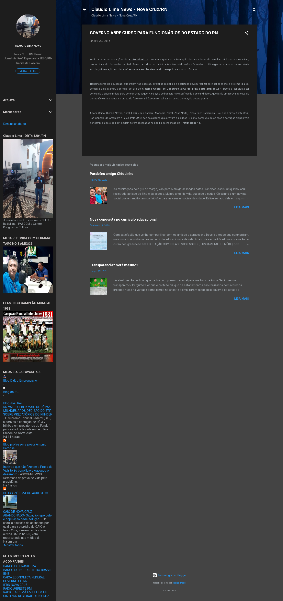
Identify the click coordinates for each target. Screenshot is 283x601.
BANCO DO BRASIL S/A (19, 566)
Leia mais (241, 207)
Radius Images (180, 583)
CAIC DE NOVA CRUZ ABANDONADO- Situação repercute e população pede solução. (27, 515)
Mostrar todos (13, 545)
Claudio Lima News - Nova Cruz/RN (129, 9)
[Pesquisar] (254, 11)
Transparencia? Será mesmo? (114, 265)
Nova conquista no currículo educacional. (124, 219)
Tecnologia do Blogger (169, 575)
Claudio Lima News (28, 45)
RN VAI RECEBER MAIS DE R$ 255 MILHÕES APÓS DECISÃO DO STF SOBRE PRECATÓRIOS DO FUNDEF (27, 410)
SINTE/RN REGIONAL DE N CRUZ (26, 596)
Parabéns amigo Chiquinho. (112, 174)
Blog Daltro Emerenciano (20, 380)
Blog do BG (10, 392)
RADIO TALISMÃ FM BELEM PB (25, 592)
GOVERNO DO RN (15, 581)
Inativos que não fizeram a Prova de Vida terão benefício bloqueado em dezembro (27, 470)
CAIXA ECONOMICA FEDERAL (24, 577)
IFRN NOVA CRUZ (15, 585)
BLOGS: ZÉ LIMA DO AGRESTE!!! (25, 493)
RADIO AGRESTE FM (17, 588)
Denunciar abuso (14, 124)
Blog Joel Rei (12, 403)
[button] (246, 33)
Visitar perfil (28, 71)
